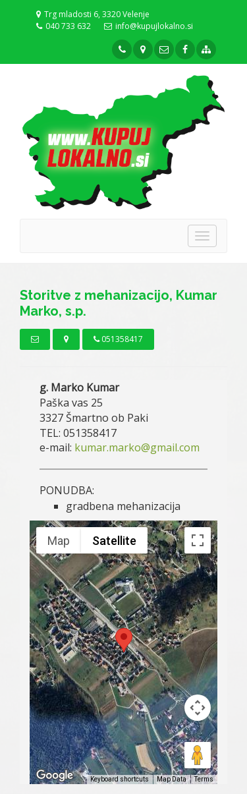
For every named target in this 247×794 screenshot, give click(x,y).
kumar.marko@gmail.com (137, 447)
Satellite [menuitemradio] (114, 541)
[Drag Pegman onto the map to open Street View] (197, 755)
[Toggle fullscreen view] (197, 540)
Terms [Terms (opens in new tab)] (203, 779)
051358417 (118, 339)
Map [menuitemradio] (58, 541)
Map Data (171, 779)
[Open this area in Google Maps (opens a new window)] (54, 775)
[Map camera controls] (197, 708)
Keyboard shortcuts (119, 779)
